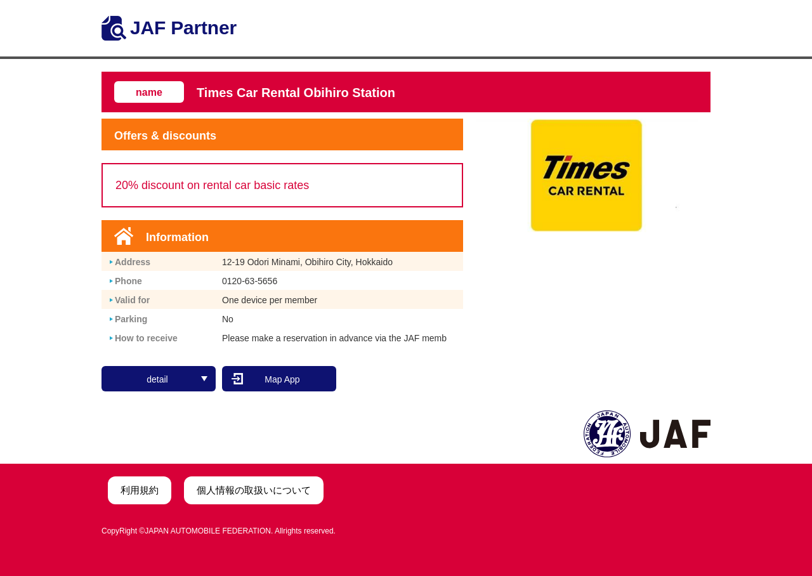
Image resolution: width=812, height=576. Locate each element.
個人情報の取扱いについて (254, 490)
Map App (282, 379)
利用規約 (140, 490)
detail (177, 379)
